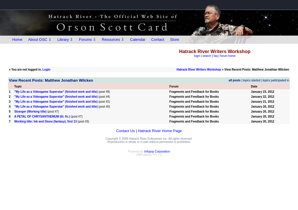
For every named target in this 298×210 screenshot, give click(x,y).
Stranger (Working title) (30, 111)
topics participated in (275, 80)
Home (17, 39)
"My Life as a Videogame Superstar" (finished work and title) (56, 91)
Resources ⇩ (113, 39)
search (207, 55)
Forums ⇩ (87, 39)
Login (46, 69)
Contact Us (125, 131)
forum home (227, 55)
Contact (157, 39)
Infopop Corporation (157, 151)
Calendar (138, 39)
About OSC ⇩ (40, 39)
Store (174, 39)
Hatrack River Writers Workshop (199, 69)
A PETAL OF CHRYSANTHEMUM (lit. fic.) (42, 116)
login (197, 55)
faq (216, 55)
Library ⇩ (65, 39)
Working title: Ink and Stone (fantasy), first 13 (45, 121)
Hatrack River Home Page (160, 131)
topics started (251, 80)
